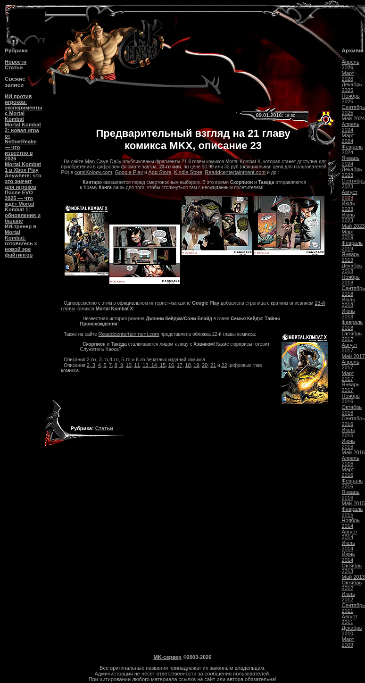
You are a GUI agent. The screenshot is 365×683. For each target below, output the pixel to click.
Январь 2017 (351, 387)
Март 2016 (348, 472)
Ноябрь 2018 (351, 279)
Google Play (129, 172)
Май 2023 (353, 226)
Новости (15, 62)
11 (137, 365)
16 (171, 365)
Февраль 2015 (352, 511)
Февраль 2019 (352, 245)
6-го (140, 359)
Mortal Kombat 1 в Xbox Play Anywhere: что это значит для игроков (23, 175)
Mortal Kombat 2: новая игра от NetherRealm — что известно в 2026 (23, 141)
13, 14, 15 (154, 365)
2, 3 (91, 365)
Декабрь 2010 (352, 630)
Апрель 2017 (350, 364)
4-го (114, 359)
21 (213, 365)
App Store (160, 172)
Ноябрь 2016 (351, 398)
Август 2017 (349, 347)
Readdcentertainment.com (235, 172)
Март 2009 (348, 642)
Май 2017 (353, 356)
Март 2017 (348, 376)
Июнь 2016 (348, 444)
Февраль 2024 (352, 149)
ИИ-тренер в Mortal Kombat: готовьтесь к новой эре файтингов (21, 241)
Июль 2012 (348, 596)
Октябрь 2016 (352, 410)
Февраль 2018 (352, 325)
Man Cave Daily (103, 161)
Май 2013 (353, 577)
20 (204, 365)
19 (196, 365)
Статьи (14, 67)
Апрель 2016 (350, 460)
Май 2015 (353, 503)
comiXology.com (93, 172)
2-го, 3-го (97, 359)
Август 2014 (349, 534)
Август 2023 (349, 194)
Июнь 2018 (348, 313)
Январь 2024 (351, 161)
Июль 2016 (348, 432)
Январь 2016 (351, 494)
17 (179, 365)
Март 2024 (348, 138)
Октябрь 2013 (352, 568)
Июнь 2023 (348, 217)
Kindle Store (188, 172)
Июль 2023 (348, 206)
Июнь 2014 (348, 557)
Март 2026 (348, 76)
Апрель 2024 (350, 127)
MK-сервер (168, 657)
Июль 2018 (348, 302)
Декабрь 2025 (352, 87)
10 (129, 365)
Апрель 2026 (350, 64)
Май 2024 (353, 118)
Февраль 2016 (352, 483)
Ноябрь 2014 (351, 523)
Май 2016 (353, 452)
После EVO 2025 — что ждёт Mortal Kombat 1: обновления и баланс (23, 207)
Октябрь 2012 (352, 585)
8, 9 (119, 365)
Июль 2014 (348, 545)
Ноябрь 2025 (351, 98)
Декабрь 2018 (352, 268)
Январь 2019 (351, 257)
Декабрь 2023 (352, 172)
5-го (126, 359)
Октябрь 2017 (352, 336)
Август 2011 (349, 619)
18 (188, 365)
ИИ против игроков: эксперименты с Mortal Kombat (23, 107)
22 (224, 365)
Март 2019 (348, 234)
